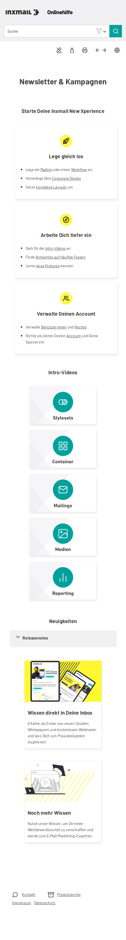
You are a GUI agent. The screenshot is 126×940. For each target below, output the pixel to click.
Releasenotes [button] (35, 638)
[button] (101, 31)
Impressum (21, 903)
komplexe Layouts (51, 187)
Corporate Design (66, 178)
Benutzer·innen (54, 327)
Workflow (79, 169)
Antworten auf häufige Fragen (61, 257)
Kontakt (28, 894)
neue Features (48, 266)
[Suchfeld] (63, 31)
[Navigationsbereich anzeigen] (119, 9)
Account (74, 336)
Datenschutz (44, 903)
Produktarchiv (69, 894)
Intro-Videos (55, 248)
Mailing (46, 169)
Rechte (81, 327)
